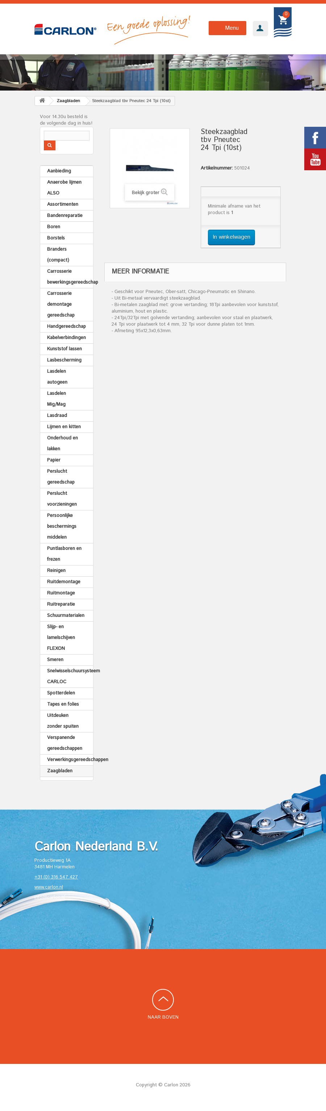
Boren (53, 227)
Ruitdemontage (63, 582)
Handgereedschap (66, 326)
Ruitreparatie (61, 604)
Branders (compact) (58, 255)
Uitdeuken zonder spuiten (63, 721)
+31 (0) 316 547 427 (56, 877)
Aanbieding (59, 171)
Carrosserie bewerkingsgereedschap (70, 277)
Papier (53, 460)
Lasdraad (57, 415)
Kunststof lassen (64, 349)
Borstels (56, 238)
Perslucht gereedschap (61, 477)
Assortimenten (62, 204)
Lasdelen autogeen (57, 377)
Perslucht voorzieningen (62, 499)
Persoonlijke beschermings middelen (61, 526)
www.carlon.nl (48, 887)
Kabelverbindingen (66, 337)
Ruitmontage (61, 593)
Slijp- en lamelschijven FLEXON (61, 637)
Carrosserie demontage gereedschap (61, 304)
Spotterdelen (61, 693)
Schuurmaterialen (65, 615)
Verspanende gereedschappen (64, 743)
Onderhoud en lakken (62, 443)
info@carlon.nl (49, 897)
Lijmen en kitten (64, 426)
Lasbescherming (64, 360)
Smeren (55, 659)
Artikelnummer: (217, 168)
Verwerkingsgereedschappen (70, 759)
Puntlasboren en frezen (64, 554)
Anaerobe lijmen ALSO (64, 188)
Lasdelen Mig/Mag (56, 399)
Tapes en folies (63, 704)
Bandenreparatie (65, 215)
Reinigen (56, 570)
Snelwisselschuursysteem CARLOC (70, 676)
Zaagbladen (59, 771)
